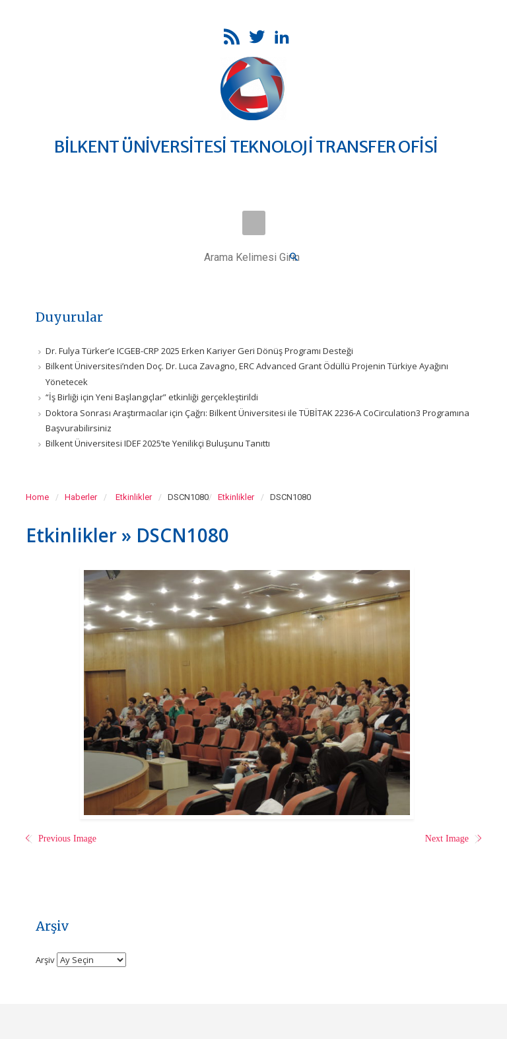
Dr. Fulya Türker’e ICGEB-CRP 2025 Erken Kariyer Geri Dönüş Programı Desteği (199, 351)
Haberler (81, 497)
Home (37, 497)
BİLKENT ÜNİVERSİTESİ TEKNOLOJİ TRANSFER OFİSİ (246, 146)
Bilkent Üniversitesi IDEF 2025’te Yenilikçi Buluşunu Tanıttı (158, 443)
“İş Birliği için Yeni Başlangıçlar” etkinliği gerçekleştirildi (152, 397)
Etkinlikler (134, 497)
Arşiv (45, 959)
